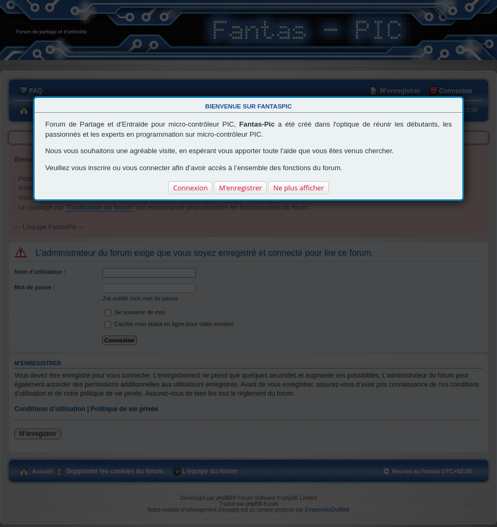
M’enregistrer (240, 188)
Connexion (190, 188)
